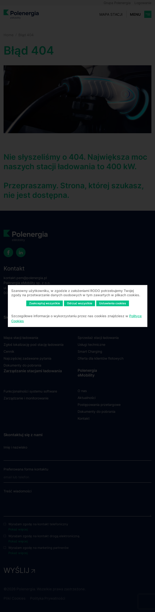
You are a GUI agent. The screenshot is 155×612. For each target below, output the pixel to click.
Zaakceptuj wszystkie (44, 303)
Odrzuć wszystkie (79, 303)
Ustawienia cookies (112, 303)
